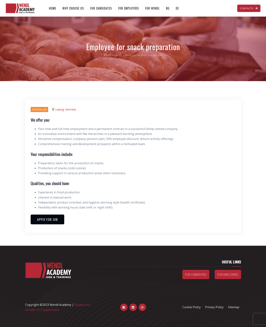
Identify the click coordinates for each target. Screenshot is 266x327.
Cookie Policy (191, 307)
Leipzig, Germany (65, 109)
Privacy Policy (214, 307)
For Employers (128, 8)
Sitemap (233, 307)
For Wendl (152, 8)
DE (177, 8)
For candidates (196, 274)
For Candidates (101, 8)
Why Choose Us (73, 8)
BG (167, 8)
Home (52, 8)
